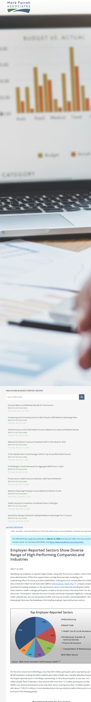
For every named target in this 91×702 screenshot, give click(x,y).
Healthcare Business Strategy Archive (24, 390)
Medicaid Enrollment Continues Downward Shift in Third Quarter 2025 (37, 442)
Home (13, 531)
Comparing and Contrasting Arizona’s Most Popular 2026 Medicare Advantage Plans (42, 417)
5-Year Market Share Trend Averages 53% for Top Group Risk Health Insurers (39, 454)
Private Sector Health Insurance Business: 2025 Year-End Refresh (34, 478)
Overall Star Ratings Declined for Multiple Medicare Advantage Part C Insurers (40, 515)
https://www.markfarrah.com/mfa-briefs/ (67, 542)
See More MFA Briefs (14, 527)
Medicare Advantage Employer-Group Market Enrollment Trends (34, 491)
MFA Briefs (19, 531)
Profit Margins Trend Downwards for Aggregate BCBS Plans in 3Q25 (35, 466)
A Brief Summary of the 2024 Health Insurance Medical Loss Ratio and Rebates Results (43, 429)
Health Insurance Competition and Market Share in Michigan (33, 503)
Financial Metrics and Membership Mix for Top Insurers (30, 405)
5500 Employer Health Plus (64, 584)
